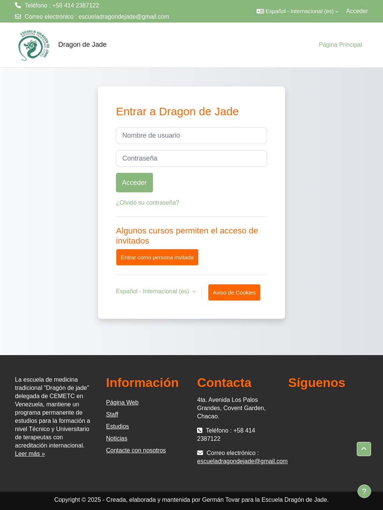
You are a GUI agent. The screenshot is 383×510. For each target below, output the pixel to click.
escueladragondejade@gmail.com (124, 16)
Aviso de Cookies (234, 292)
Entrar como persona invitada (157, 257)
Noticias (117, 438)
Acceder (357, 11)
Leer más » (30, 454)
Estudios (117, 426)
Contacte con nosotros (136, 450)
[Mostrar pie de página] (364, 491)
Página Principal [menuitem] (340, 45)
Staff (112, 414)
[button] (297, 11)
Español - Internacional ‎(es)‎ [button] (153, 291)
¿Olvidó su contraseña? (147, 202)
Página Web (122, 402)
